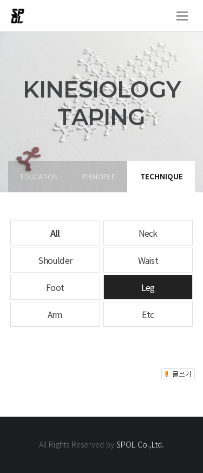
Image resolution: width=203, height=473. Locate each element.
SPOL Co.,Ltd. (140, 444)
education (39, 176)
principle (99, 176)
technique (161, 176)
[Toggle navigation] (182, 16)
